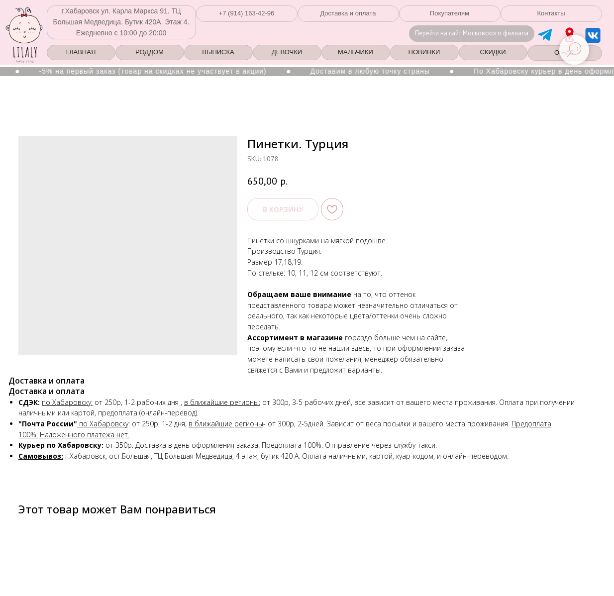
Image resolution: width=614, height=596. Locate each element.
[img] (569, 34)
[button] (247, 13)
